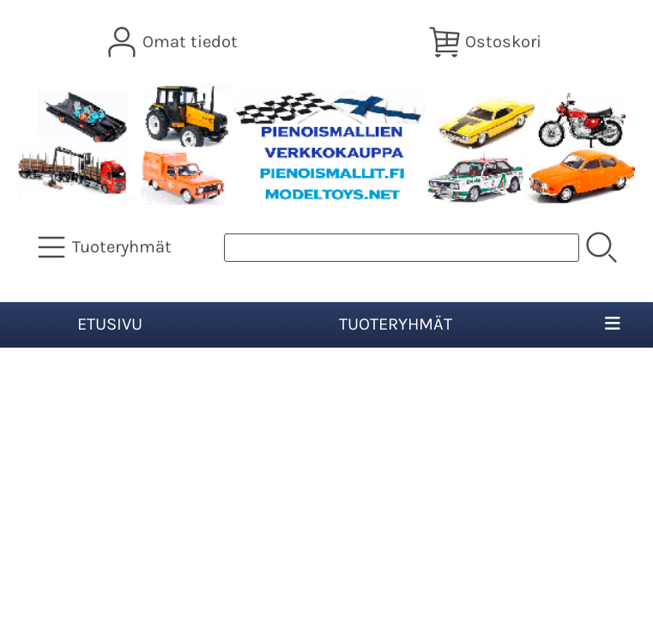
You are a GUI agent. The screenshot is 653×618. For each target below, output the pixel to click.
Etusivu (109, 324)
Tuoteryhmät (395, 324)
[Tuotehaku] (401, 247)
